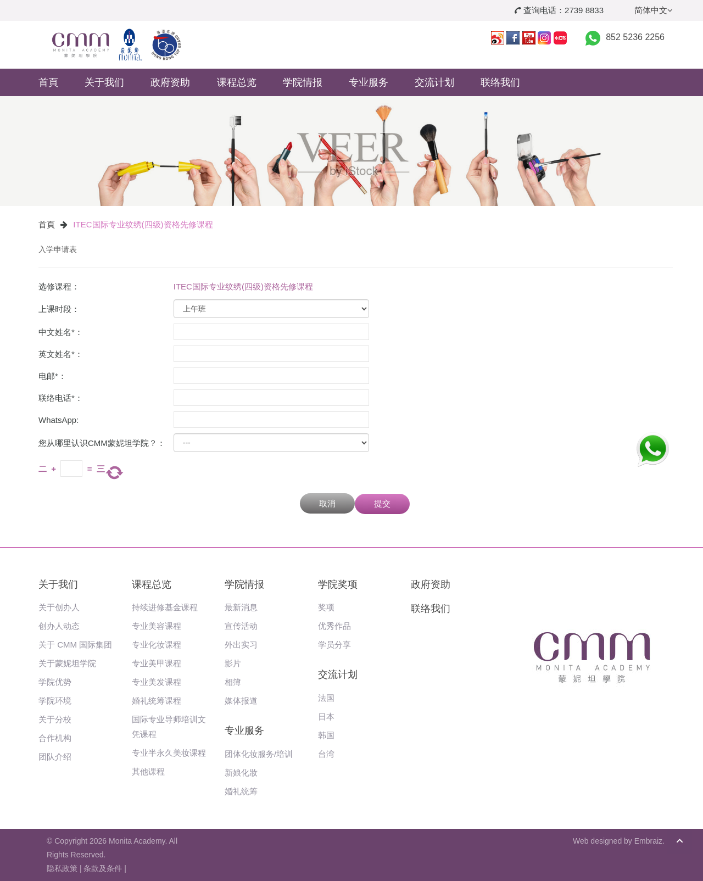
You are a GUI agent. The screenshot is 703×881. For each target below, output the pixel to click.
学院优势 (54, 682)
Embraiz (648, 841)
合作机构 (54, 738)
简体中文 (653, 10)
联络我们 (500, 82)
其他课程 (148, 771)
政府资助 (170, 82)
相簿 (233, 682)
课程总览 (236, 82)
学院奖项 (338, 584)
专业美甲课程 (156, 663)
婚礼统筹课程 (156, 700)
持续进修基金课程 (165, 607)
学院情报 (302, 82)
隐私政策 (62, 868)
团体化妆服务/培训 (259, 754)
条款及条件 (102, 868)
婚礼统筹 (241, 791)
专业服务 (368, 82)
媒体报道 (241, 700)
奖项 (326, 607)
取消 (327, 503)
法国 (326, 697)
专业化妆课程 (156, 644)
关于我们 (104, 82)
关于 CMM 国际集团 (75, 644)
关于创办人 (59, 607)
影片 (233, 663)
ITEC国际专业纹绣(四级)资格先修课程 (143, 224)
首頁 (48, 82)
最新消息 (241, 607)
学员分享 (334, 644)
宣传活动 (241, 626)
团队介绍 (54, 756)
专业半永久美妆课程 (169, 752)
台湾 (326, 754)
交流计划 (434, 82)
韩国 (326, 735)
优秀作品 (334, 626)
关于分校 (54, 719)
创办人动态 (59, 626)
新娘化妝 (241, 772)
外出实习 (241, 644)
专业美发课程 (156, 682)
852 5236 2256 (635, 37)
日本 (326, 716)
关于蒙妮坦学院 (67, 663)
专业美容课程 (156, 626)
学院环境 (54, 700)
